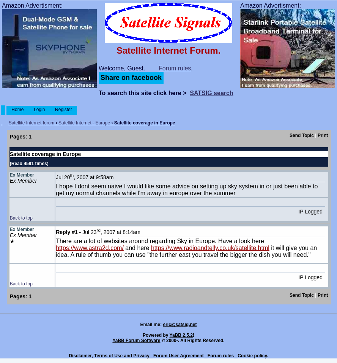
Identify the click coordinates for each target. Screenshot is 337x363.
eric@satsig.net (180, 324)
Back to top (21, 218)
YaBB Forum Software (136, 340)
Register (63, 109)
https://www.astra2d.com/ (90, 248)
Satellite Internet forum (32, 123)
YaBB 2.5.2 (181, 335)
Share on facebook (131, 77)
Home (17, 109)
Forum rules (175, 68)
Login (39, 109)
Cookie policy (252, 355)
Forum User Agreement (178, 355)
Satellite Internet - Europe (84, 123)
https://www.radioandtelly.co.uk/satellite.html (210, 248)
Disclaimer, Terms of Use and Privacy (109, 355)
